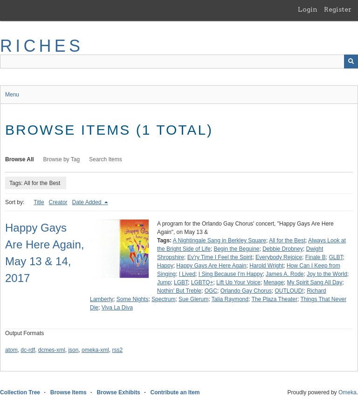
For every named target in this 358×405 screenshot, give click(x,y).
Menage (273, 282)
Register (337, 9)
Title (39, 202)
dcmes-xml (51, 350)
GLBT (336, 257)
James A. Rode (284, 274)
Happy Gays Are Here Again (211, 265)
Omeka (347, 392)
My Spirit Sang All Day (315, 282)
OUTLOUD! (289, 291)
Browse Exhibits (118, 392)
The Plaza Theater (274, 299)
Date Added (87, 202)
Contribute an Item (175, 392)
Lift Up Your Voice (238, 282)
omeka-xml (95, 350)
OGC (211, 291)
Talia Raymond (230, 299)
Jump (164, 282)
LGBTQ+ (202, 282)
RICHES (41, 45)
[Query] (179, 62)
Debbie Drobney (282, 249)
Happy (165, 265)
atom (11, 350)
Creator (58, 202)
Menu (12, 94)
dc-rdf (28, 350)
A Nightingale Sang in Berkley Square (219, 240)
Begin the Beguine (236, 249)
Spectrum (163, 299)
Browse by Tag (61, 159)
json (73, 350)
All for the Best (287, 240)
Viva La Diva (117, 307)
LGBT (181, 282)
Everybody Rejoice (278, 257)
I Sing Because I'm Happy (231, 274)
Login (307, 9)
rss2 (117, 350)
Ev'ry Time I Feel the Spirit (220, 257)
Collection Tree (20, 392)
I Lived (187, 274)
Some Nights (133, 299)
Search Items (105, 159)
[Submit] (351, 62)
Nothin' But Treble (179, 291)
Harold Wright (266, 265)
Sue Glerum (193, 299)
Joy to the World (327, 274)
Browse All (19, 159)
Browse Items (68, 392)
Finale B (315, 257)
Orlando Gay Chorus (246, 291)
